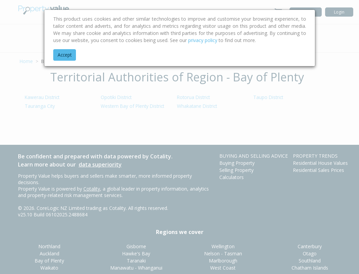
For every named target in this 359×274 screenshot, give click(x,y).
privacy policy (202, 40)
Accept (65, 55)
